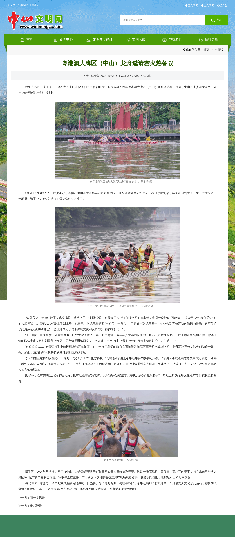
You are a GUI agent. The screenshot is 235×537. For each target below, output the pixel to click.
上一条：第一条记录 (31, 497)
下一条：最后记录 (30, 505)
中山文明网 (207, 5)
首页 (206, 49)
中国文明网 (191, 5)
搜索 (216, 20)
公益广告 (222, 5)
